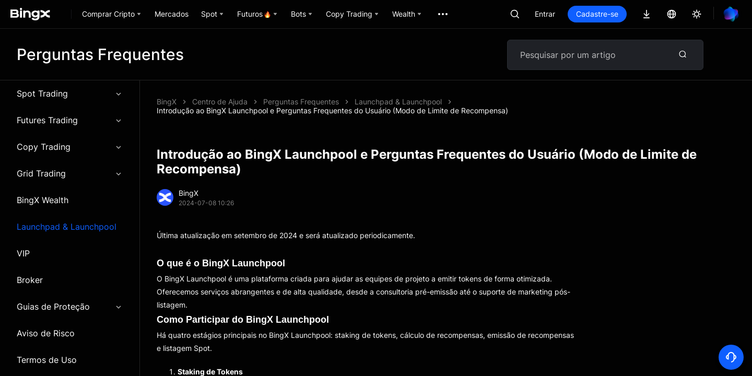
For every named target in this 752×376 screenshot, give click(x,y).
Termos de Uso (47, 360)
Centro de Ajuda (220, 101)
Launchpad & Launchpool (66, 226)
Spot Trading (70, 93)
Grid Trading (70, 173)
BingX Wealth (42, 200)
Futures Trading (70, 120)
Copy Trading (70, 147)
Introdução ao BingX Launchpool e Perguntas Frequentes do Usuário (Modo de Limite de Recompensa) (332, 110)
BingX (167, 101)
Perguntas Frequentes (301, 101)
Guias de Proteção (70, 306)
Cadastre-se (597, 13)
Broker (30, 280)
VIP (23, 253)
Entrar (545, 13)
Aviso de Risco (46, 333)
